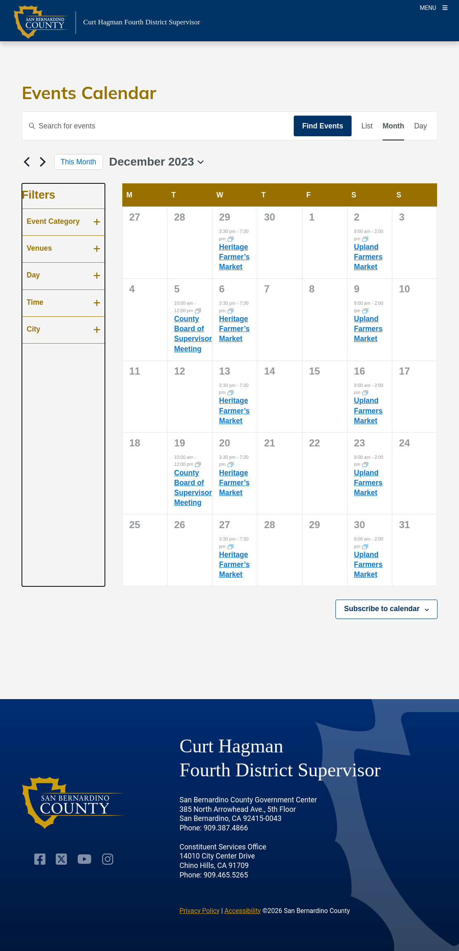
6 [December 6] (221, 288)
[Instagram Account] (107, 859)
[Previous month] (27, 162)
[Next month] (43, 162)
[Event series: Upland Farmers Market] (365, 238)
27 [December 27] (224, 524)
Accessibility (242, 911)
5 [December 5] (177, 288)
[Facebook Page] (39, 859)
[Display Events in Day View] (420, 126)
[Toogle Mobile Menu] (433, 7)
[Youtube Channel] (84, 859)
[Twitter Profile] (61, 859)
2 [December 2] (356, 217)
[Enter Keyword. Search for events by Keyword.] (158, 126)
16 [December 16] (359, 371)
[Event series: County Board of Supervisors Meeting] (198, 310)
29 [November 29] (224, 217)
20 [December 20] (224, 442)
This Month (79, 162)
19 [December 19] (180, 442)
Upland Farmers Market (368, 257)
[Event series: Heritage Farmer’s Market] (230, 238)
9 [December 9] (356, 288)
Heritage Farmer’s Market (234, 257)
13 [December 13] (224, 371)
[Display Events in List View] (367, 126)
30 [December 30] (359, 524)
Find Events (322, 126)
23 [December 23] (359, 442)
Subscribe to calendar (382, 609)
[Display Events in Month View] (393, 126)
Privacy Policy (200, 911)
